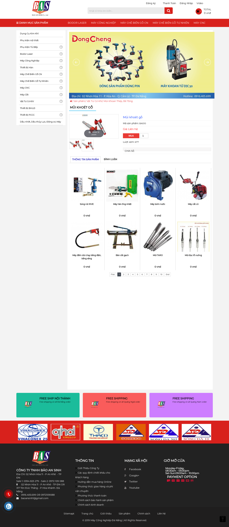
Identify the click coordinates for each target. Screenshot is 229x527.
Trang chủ (87, 513)
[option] (94, 126)
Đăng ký (151, 3)
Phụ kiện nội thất (29, 40)
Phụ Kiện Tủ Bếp (29, 47)
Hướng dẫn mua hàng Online (94, 481)
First (113, 274)
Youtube (134, 487)
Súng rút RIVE (87, 204)
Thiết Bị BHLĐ (27, 108)
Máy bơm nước (157, 204)
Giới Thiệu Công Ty (88, 468)
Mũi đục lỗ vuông (193, 255)
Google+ (134, 475)
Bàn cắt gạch (122, 255)
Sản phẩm (79, 101)
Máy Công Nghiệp (103, 22)
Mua (131, 135)
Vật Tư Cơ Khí (94, 101)
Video (200, 3)
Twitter (133, 481)
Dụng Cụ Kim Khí (29, 33)
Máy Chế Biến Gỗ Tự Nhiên (171, 22)
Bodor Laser (77, 22)
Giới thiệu (105, 513)
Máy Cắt (24, 94)
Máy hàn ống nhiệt (122, 204)
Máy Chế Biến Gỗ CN (134, 22)
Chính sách (143, 513)
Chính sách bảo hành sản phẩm (96, 500)
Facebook (135, 469)
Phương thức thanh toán (92, 495)
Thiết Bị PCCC (27, 115)
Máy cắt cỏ (193, 204)
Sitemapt (69, 513)
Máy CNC (199, 22)
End (167, 274)
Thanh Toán (169, 3)
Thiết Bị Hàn (26, 67)
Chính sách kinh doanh (91, 504)
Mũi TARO (158, 255)
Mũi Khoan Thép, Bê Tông (118, 101)
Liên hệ (161, 513)
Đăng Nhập (186, 3)
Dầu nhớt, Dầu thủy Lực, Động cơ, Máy (40, 121)
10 (161, 274)
